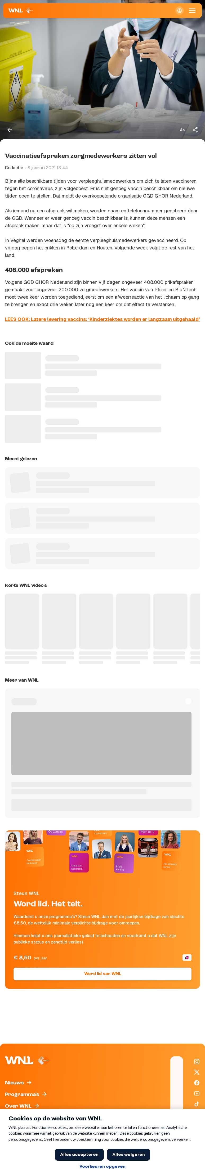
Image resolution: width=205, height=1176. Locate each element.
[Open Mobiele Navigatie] (192, 10)
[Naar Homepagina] (21, 10)
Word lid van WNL (102, 974)
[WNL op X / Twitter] (197, 1072)
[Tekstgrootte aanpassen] (182, 129)
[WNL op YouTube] (197, 1093)
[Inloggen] (179, 10)
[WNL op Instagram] (197, 1061)
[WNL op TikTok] (197, 1104)
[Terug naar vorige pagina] (9, 129)
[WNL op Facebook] (197, 1083)
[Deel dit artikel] (195, 129)
